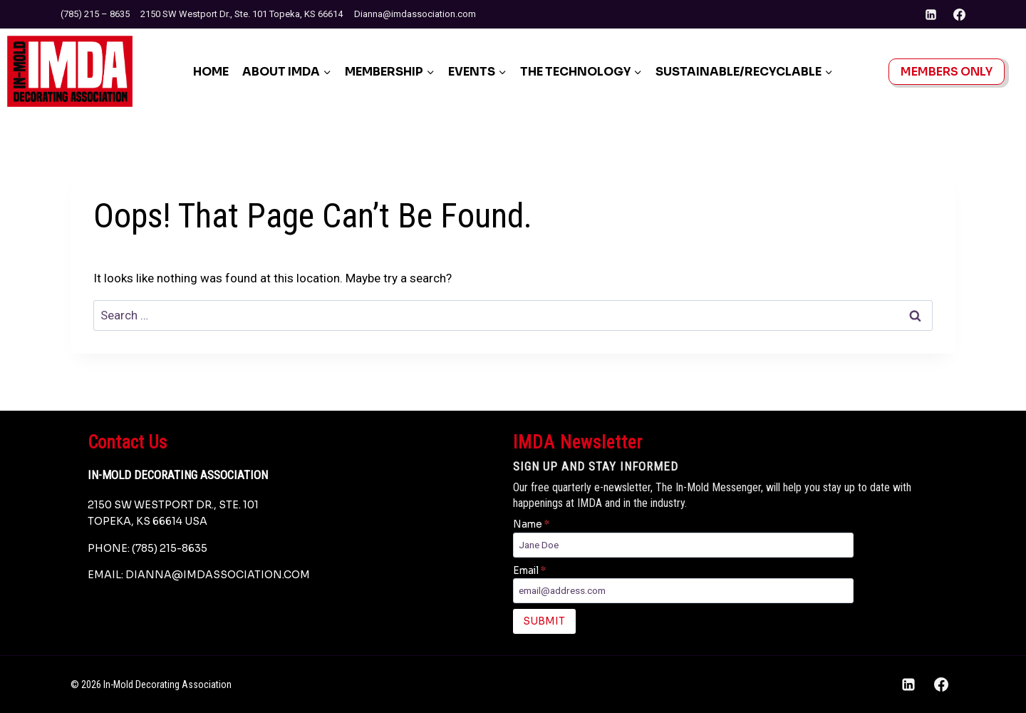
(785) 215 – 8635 (95, 14)
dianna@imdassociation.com (217, 574)
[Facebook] (959, 14)
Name (531, 524)
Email (529, 571)
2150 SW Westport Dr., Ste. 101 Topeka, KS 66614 (241, 14)
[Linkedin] (931, 14)
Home (211, 71)
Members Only (947, 71)
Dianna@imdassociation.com (415, 14)
